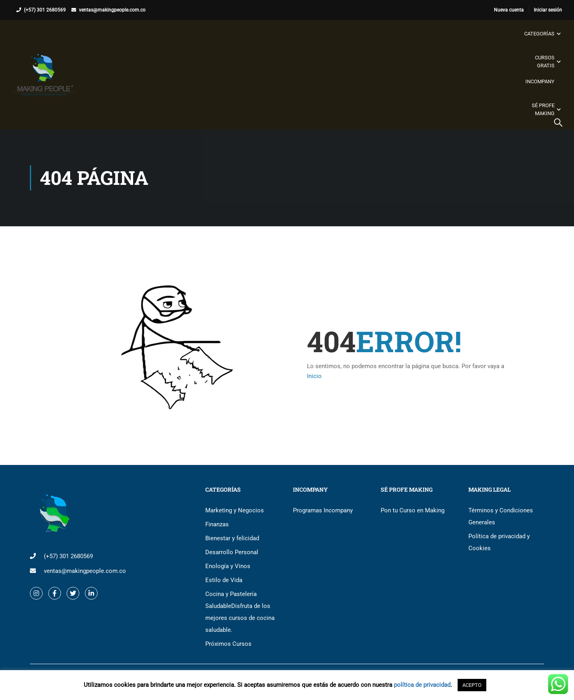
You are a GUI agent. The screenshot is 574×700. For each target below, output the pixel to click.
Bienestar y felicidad (232, 538)
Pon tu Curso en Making (412, 510)
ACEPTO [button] (472, 685)
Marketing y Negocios (234, 510)
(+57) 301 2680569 (45, 10)
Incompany (539, 81)
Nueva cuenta (509, 10)
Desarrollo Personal (231, 552)
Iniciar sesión (548, 10)
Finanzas (217, 524)
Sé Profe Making (542, 109)
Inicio (314, 376)
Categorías (539, 34)
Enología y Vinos (227, 566)
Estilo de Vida (223, 580)
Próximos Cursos (228, 643)
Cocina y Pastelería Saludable (240, 611)
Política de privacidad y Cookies (499, 542)
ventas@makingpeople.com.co (112, 10)
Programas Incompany (323, 510)
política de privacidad (422, 684)
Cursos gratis (544, 62)
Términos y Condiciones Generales (500, 516)
